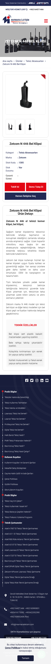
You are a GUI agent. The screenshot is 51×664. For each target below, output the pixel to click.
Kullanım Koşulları (13, 457)
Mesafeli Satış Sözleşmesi (15, 468)
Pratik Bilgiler (11, 391)
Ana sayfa (7, 61)
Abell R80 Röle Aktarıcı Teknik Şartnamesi (22, 539)
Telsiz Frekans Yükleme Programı (18, 517)
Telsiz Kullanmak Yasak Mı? (16, 506)
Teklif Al (15, 187)
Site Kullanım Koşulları (14, 490)
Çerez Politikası (11, 479)
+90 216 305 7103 (38, 638)
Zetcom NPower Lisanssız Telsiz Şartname (22, 572)
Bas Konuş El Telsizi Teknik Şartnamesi (21, 561)
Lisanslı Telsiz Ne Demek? (15, 419)
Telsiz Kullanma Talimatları (16, 403)
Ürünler (19, 61)
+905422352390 (32, 612)
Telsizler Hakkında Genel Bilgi (17, 397)
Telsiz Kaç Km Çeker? (13, 501)
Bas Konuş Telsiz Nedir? (14, 446)
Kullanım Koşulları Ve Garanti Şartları (20, 463)
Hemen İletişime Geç (25, 196)
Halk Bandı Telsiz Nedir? (14, 435)
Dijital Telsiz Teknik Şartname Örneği (20, 577)
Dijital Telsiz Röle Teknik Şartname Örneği (22, 583)
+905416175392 (17, 612)
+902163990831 (32, 608)
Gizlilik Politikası (11, 484)
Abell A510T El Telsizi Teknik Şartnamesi (21, 545)
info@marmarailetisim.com (22, 624)
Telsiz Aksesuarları (35, 61)
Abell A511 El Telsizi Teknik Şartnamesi (21, 534)
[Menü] (46, 21)
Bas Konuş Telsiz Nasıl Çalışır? (17, 451)
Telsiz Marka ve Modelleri (15, 408)
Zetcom (22, 157)
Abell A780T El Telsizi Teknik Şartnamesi (21, 528)
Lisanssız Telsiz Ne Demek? (16, 413)
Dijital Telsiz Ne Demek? (14, 430)
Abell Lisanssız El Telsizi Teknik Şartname (22, 550)
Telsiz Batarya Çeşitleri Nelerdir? (18, 512)
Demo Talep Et (36, 187)
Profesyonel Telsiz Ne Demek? (17, 424)
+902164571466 (36, 9)
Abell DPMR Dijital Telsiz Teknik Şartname (22, 566)
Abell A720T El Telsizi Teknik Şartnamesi (21, 556)
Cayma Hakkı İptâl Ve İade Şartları (19, 473)
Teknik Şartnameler (13, 523)
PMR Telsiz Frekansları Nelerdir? (18, 441)
